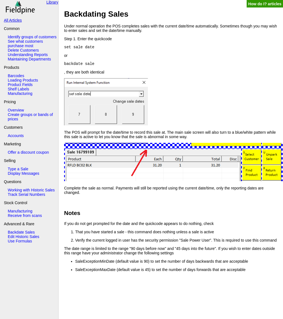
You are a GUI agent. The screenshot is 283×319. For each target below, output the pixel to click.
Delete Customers (23, 50)
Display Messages (23, 173)
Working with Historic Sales (31, 190)
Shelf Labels (18, 89)
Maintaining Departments (29, 59)
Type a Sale (18, 169)
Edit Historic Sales (23, 236)
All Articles (13, 20)
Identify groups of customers (32, 37)
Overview (16, 110)
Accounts (16, 135)
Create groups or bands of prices (30, 116)
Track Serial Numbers (26, 194)
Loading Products (23, 80)
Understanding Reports (28, 54)
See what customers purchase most (25, 43)
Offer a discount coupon (28, 152)
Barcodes (16, 76)
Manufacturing (20, 93)
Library (52, 2)
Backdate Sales (21, 232)
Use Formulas (20, 241)
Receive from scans (25, 215)
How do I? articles (265, 4)
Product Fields (20, 84)
